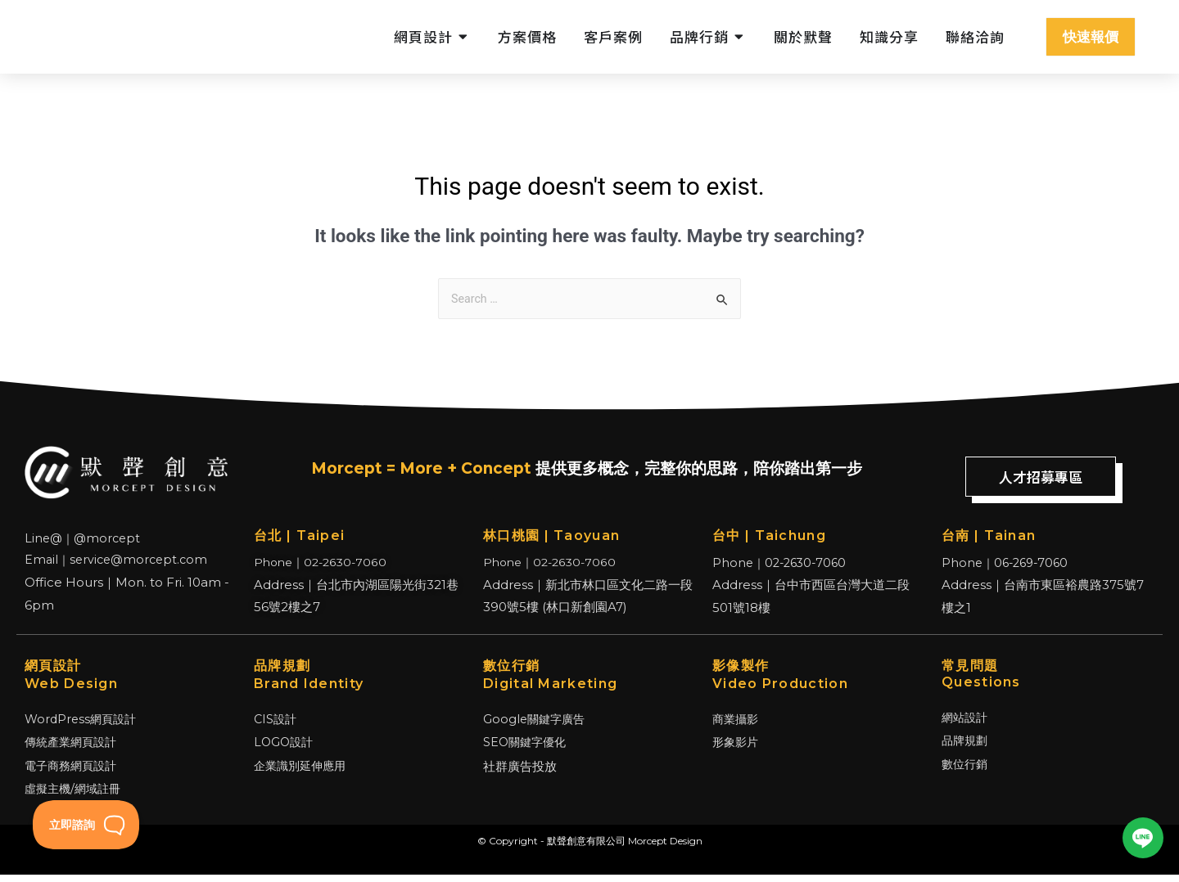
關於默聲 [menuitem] (803, 36)
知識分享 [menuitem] (889, 36)
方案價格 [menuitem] (527, 36)
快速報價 (1090, 37)
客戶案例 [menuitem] (613, 36)
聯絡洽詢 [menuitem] (975, 36)
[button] (464, 36)
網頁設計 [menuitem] (423, 36)
